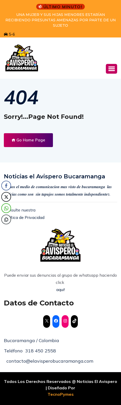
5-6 (9, 34)
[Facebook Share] (6, 185)
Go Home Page (28, 140)
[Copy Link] (6, 219)
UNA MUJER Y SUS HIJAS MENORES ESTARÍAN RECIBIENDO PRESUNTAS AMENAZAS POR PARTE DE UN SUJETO (60, 20)
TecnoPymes (61, 394)
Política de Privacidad (24, 217)
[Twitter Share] (6, 197)
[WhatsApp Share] (6, 208)
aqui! (60, 289)
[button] (111, 69)
